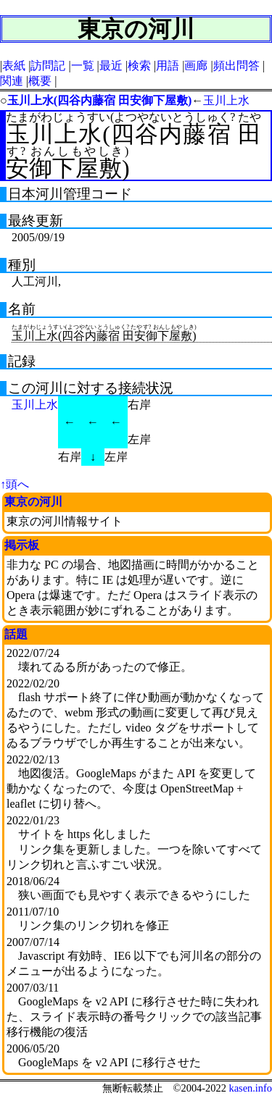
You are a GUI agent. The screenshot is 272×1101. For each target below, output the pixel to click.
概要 (39, 81)
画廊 (195, 65)
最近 (111, 65)
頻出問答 (236, 65)
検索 (139, 65)
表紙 (13, 65)
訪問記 (47, 65)
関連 (11, 81)
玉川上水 (226, 100)
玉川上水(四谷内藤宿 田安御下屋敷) (99, 100)
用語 (167, 65)
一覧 (82, 65)
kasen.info (250, 1088)
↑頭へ (14, 484)
